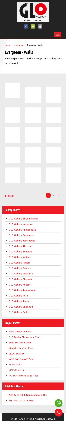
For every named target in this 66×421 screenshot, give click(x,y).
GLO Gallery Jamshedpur (23, 240)
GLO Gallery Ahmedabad (23, 229)
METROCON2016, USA (21, 400)
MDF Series (15, 364)
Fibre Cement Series (20, 331)
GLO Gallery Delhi (19, 312)
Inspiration (18, 45)
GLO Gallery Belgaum (21, 251)
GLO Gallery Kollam (20, 284)
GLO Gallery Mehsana (21, 273)
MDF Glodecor (17, 370)
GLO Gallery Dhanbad (21, 306)
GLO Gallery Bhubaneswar (24, 218)
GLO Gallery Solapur (20, 268)
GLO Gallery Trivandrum (22, 290)
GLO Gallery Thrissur (20, 246)
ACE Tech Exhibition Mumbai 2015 (28, 395)
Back (9, 196)
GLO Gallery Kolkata (20, 257)
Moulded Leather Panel (22, 348)
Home (7, 45)
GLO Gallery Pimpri (19, 262)
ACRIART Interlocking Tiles (24, 375)
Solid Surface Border (20, 342)
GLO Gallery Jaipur (19, 301)
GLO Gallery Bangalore (22, 235)
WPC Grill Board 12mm (22, 359)
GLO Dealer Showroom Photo (25, 337)
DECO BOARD (16, 353)
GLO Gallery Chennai (20, 279)
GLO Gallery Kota (18, 295)
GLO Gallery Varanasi (21, 224)
